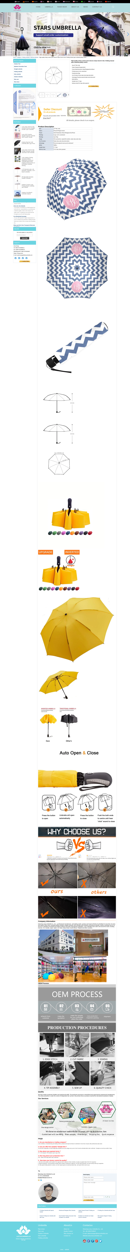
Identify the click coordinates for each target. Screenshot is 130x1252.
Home (14, 57)
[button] (128, 34)
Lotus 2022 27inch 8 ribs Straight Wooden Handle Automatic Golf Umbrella (28, 151)
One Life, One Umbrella (19, 212)
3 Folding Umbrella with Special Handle (23, 205)
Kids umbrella (17, 74)
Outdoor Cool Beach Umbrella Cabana (27, 193)
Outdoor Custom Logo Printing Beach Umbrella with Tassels (28, 186)
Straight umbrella (18, 69)
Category (19, 57)
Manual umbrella (34, 57)
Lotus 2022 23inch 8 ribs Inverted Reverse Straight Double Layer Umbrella (28, 128)
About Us (66, 1229)
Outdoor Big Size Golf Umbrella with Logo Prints (28, 143)
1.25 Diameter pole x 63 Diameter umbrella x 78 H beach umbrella (28, 171)
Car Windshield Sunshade (20, 223)
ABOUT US (75, 7)
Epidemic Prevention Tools (20, 66)
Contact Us (67, 1235)
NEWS (85, 7)
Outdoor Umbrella (18, 76)
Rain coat (16, 79)
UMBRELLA (49, 7)
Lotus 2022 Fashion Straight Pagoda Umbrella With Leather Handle (28, 136)
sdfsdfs (67, 1249)
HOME (38, 7)
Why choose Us (68, 1233)
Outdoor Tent (17, 64)
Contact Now (24, 261)
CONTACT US (97, 7)
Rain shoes (16, 81)
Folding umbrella (26, 57)
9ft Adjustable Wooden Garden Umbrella (27, 177)
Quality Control (68, 1231)
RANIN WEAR (62, 7)
